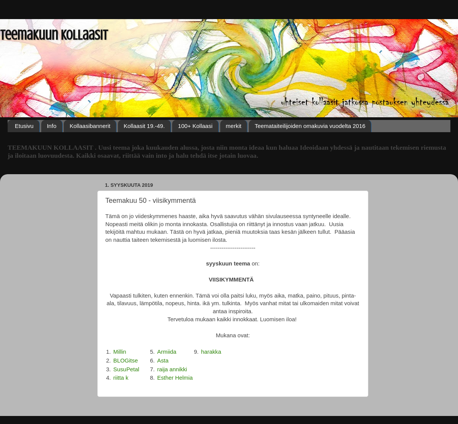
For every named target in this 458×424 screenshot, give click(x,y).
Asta (163, 361)
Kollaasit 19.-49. (144, 126)
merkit (234, 126)
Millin (119, 352)
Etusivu (24, 126)
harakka (211, 352)
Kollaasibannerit (89, 126)
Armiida (166, 352)
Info (51, 126)
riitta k (121, 378)
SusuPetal (126, 369)
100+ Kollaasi (195, 126)
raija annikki (172, 369)
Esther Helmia (175, 378)
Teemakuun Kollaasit (54, 35)
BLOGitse (125, 361)
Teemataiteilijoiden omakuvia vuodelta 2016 (310, 126)
